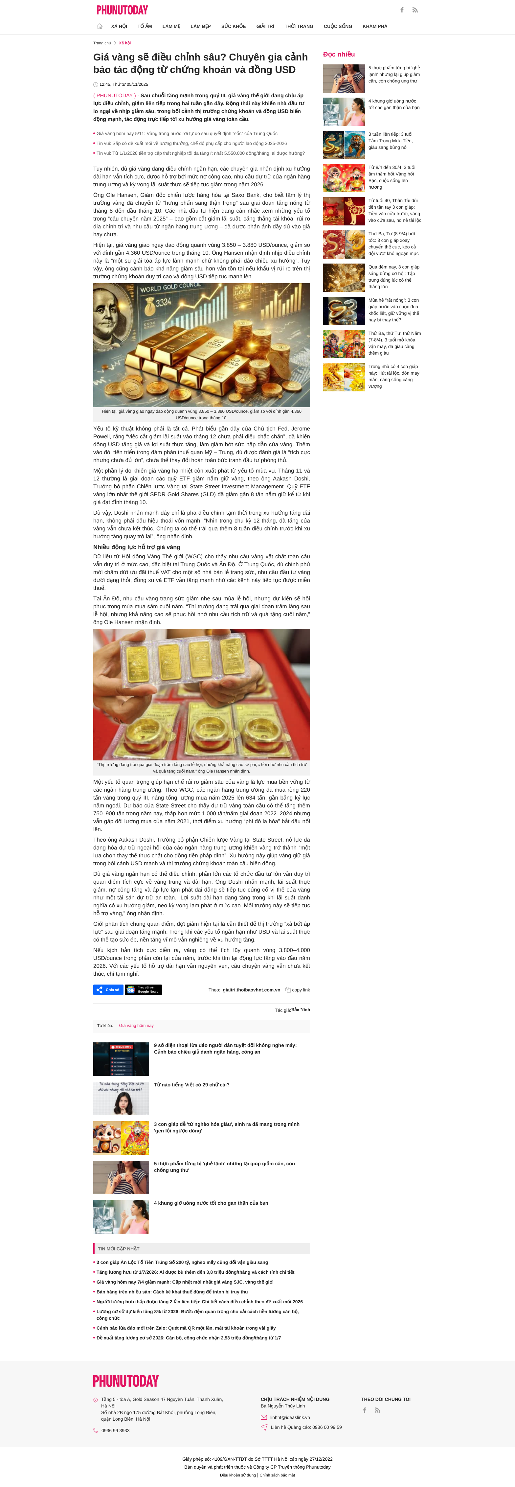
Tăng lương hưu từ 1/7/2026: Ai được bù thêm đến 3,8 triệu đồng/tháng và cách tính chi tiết (195, 1272)
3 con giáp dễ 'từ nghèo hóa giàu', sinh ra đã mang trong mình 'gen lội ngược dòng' (227, 1128)
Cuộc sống (338, 26)
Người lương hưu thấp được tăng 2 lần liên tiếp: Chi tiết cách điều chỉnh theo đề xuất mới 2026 (200, 1301)
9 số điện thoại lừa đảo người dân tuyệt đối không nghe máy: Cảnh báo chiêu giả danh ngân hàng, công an (225, 1049)
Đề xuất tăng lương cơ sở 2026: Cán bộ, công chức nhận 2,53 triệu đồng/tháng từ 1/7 (189, 1337)
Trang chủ (102, 43)
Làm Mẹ (171, 26)
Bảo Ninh (300, 1010)
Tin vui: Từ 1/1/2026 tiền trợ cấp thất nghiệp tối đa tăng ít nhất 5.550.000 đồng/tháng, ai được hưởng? (201, 153)
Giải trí (265, 26)
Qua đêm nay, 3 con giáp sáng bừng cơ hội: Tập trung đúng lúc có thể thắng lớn (394, 276)
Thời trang (299, 26)
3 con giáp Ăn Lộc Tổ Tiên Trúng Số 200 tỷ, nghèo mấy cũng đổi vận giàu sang (182, 1262)
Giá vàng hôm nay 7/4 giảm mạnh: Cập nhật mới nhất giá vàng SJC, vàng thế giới (185, 1282)
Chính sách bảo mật (277, 1475)
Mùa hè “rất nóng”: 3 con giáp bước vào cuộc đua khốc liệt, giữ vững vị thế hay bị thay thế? (394, 309)
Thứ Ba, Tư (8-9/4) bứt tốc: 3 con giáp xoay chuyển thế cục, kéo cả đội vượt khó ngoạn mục (394, 243)
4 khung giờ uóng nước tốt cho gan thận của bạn (211, 1203)
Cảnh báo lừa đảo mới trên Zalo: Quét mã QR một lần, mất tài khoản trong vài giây (186, 1328)
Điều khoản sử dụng (238, 1475)
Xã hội (119, 26)
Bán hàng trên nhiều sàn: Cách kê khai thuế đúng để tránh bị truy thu (172, 1291)
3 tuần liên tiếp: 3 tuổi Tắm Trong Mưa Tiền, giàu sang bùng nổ (391, 140)
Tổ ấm (145, 26)
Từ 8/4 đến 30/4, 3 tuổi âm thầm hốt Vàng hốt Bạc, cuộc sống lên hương (392, 177)
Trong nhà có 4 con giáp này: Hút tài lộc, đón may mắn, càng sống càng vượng (394, 376)
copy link (297, 990)
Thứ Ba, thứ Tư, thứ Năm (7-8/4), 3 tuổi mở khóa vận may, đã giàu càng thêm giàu (395, 343)
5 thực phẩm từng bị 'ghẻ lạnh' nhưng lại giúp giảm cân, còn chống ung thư (224, 1167)
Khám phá (375, 26)
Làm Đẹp (200, 26)
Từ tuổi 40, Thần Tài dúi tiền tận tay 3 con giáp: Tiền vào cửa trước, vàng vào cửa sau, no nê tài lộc (395, 210)
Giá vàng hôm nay (136, 1025)
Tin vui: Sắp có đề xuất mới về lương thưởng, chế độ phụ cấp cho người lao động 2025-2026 (192, 143)
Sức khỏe (233, 26)
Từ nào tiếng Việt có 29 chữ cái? (192, 1085)
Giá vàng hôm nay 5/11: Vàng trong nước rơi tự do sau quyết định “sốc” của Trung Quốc (187, 133)
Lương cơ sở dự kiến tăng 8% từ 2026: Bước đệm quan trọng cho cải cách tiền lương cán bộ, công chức (198, 1315)
